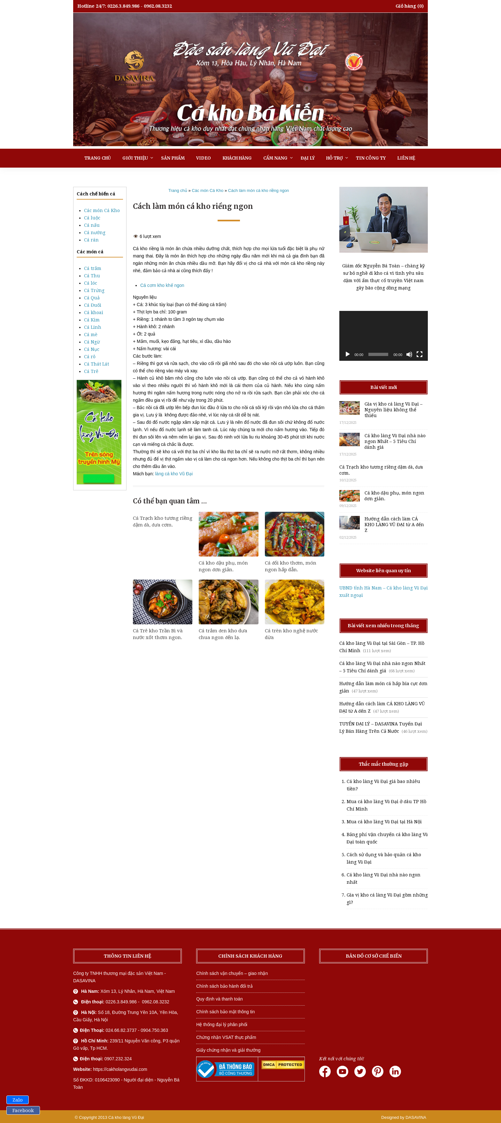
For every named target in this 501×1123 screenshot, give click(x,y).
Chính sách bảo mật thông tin (225, 1011)
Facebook (23, 1110)
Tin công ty (371, 158)
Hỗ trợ (334, 158)
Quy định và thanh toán (219, 998)
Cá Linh (92, 327)
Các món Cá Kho (102, 210)
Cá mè (90, 334)
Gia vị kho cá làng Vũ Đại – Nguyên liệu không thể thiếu (393, 409)
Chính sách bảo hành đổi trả (224, 986)
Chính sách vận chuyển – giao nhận (232, 973)
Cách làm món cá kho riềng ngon (258, 190)
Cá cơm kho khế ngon (162, 285)
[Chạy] (347, 354)
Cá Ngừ (92, 341)
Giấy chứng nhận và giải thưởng (228, 1050)
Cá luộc (92, 217)
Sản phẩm (173, 158)
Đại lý (308, 158)
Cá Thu (92, 275)
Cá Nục (91, 349)
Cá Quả (92, 297)
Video (203, 158)
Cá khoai (93, 312)
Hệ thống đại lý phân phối (221, 1024)
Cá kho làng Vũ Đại (126, 1117)
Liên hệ (406, 158)
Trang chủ (97, 158)
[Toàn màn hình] (419, 354)
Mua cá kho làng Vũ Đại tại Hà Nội (384, 821)
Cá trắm (92, 268)
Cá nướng (94, 232)
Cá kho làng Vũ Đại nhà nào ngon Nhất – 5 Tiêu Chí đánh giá (395, 441)
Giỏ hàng (406, 6)
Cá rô (90, 356)
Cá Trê (91, 371)
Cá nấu (92, 225)
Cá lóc (90, 283)
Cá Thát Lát (96, 364)
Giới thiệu (135, 158)
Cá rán (91, 239)
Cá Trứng (94, 290)
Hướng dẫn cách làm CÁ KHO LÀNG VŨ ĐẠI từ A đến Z (394, 524)
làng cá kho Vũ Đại (174, 473)
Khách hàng (237, 158)
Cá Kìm (92, 319)
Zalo (17, 1100)
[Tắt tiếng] (409, 354)
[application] (383, 336)
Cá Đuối (92, 305)
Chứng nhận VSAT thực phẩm (226, 1037)
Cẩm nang (275, 158)
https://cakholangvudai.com (120, 1069)
